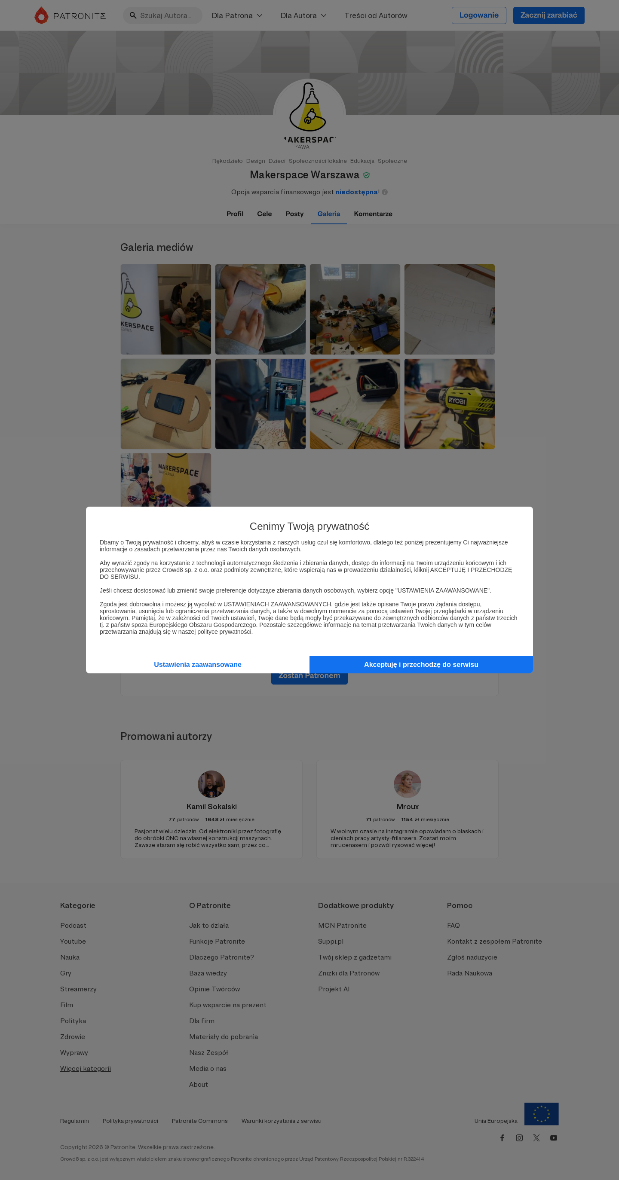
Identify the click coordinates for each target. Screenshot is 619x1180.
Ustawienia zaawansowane (198, 664)
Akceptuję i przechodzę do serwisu (421, 664)
